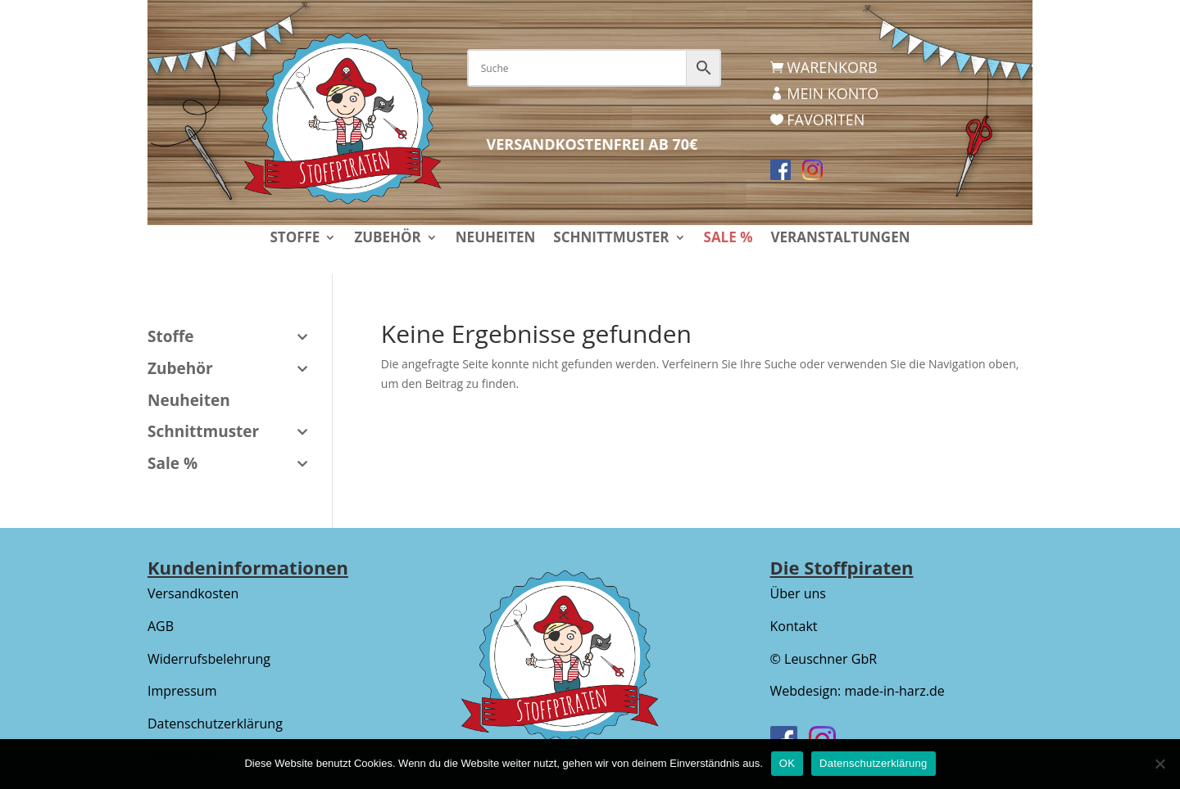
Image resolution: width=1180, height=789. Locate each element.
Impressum (182, 691)
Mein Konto (832, 93)
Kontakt (794, 626)
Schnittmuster (611, 239)
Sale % (728, 239)
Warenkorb (832, 67)
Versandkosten (193, 593)
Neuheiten (496, 239)
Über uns (798, 593)
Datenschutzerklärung (215, 724)
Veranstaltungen (840, 239)
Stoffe (295, 239)
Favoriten (826, 119)
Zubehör (387, 239)
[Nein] (1159, 763)
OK (787, 763)
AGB (161, 626)
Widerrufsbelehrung (209, 659)
